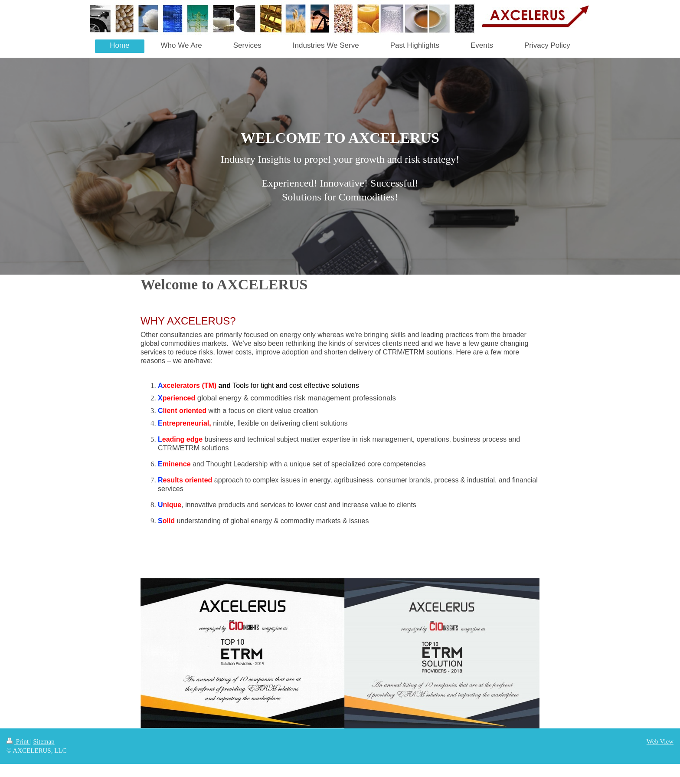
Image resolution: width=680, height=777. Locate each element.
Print (18, 741)
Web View (660, 741)
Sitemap (43, 741)
